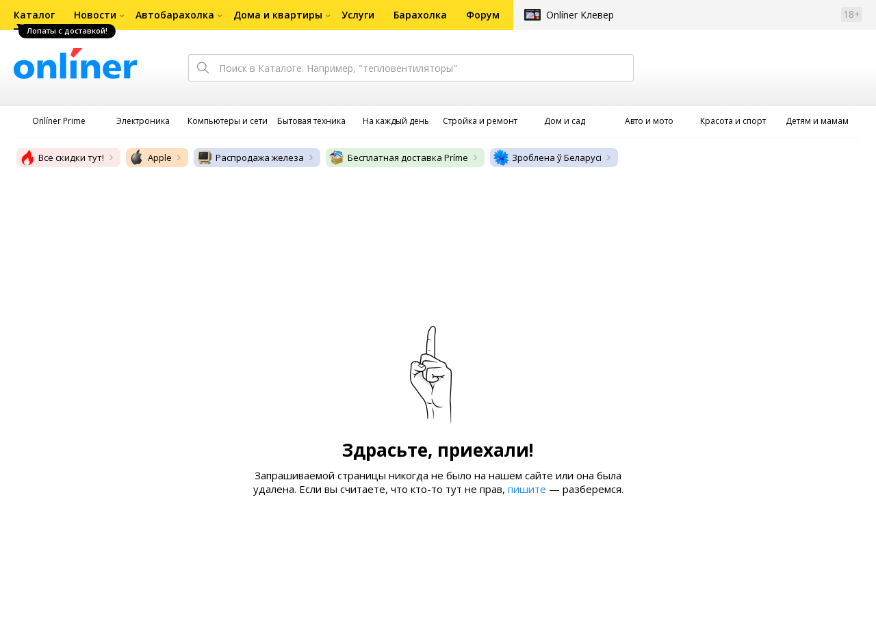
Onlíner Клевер (580, 14)
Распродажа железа (250, 157)
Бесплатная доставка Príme (398, 157)
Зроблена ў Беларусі (547, 157)
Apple (150, 157)
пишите (527, 489)
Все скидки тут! (61, 157)
